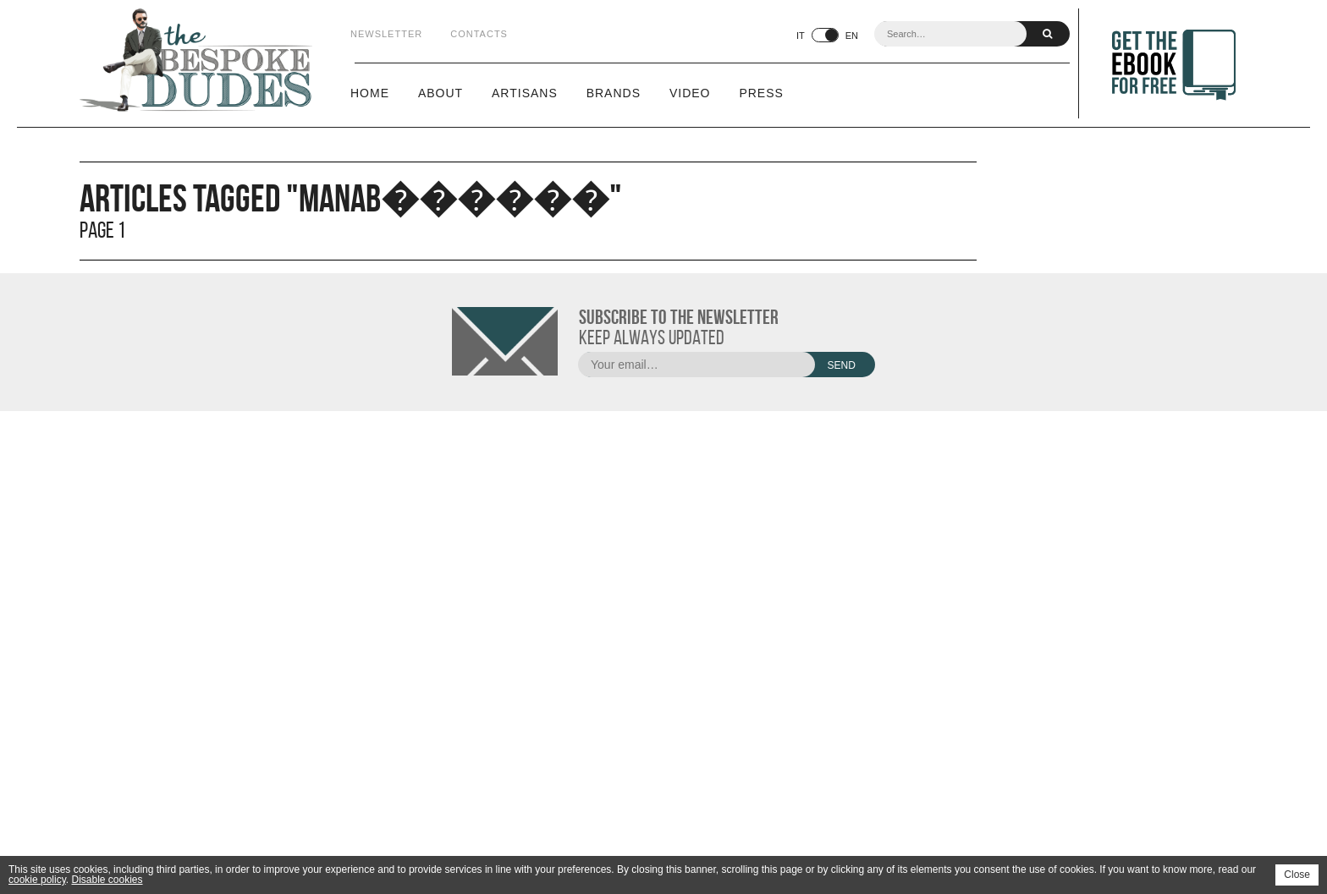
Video (690, 93)
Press (761, 93)
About (440, 93)
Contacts (479, 34)
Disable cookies (106, 880)
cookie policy (37, 880)
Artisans (525, 93)
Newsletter (386, 34)
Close (1297, 874)
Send (841, 365)
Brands (613, 93)
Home (369, 93)
